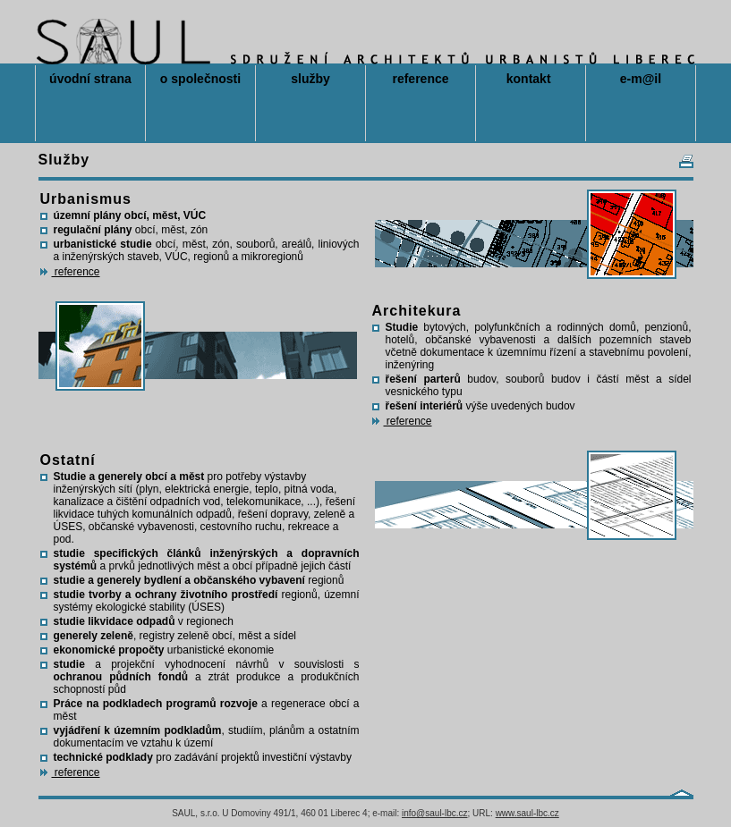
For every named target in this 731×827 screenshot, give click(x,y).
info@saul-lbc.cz (435, 813)
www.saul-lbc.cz (527, 813)
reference (70, 272)
